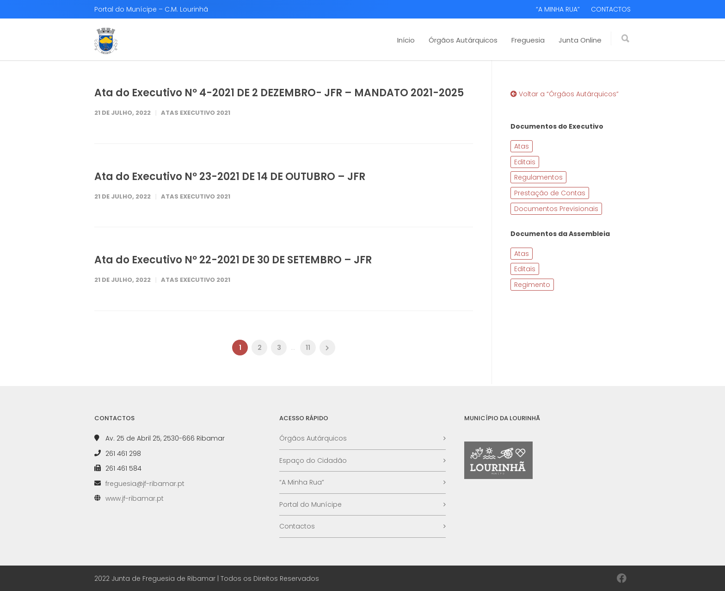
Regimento (532, 284)
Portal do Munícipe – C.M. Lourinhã (151, 9)
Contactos (297, 526)
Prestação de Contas (549, 193)
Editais (524, 162)
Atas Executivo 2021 (195, 112)
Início (406, 40)
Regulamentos (538, 177)
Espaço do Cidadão (313, 460)
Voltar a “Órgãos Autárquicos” (564, 94)
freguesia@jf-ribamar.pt (144, 483)
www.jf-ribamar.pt (134, 498)
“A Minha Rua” (301, 482)
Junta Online (580, 40)
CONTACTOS (611, 9)
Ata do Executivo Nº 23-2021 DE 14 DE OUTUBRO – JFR (229, 176)
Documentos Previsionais (556, 208)
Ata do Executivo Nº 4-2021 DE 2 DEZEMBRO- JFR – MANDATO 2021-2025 (279, 93)
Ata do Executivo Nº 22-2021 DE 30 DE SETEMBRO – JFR (233, 260)
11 (308, 347)
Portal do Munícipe (310, 504)
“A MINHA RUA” (558, 9)
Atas (521, 146)
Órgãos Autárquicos (463, 40)
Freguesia (528, 40)
